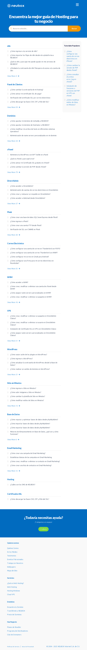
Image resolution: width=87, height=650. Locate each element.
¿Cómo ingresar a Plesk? (19, 221)
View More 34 (13, 141)
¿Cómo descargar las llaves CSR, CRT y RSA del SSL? (29, 102)
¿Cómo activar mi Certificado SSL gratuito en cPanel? (29, 163)
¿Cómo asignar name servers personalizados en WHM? (30, 293)
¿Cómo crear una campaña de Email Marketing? (27, 453)
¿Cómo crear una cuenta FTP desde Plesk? (26, 225)
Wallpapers (11, 567)
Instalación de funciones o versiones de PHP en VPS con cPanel (73, 91)
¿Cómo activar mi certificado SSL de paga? (25, 94)
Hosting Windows (13, 591)
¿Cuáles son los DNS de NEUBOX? (22, 485)
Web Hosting (12, 587)
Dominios (11, 116)
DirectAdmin (12, 181)
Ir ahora (43, 529)
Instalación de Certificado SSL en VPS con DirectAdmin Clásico (33, 329)
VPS (9, 310)
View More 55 (13, 269)
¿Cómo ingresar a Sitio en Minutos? (23, 388)
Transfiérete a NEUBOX (16, 611)
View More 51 (13, 341)
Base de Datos (13, 414)
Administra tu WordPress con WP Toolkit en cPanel (29, 155)
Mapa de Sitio (12, 571)
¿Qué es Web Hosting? (15, 583)
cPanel (10, 149)
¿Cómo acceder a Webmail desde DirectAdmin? (27, 198)
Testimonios (11, 556)
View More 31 (13, 374)
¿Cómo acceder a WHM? (19, 282)
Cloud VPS (11, 594)
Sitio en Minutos (14, 383)
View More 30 (13, 235)
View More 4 (13, 76)
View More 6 (13, 439)
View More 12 (13, 471)
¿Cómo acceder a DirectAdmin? (21, 186)
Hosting (10, 479)
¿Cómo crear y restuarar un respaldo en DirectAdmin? (30, 194)
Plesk (9, 212)
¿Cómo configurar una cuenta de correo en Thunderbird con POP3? (35, 249)
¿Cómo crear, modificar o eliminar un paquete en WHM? (31, 297)
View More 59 (13, 107)
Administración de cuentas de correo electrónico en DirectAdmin (34, 190)
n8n (8, 46)
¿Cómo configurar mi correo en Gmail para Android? (29, 257)
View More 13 (13, 406)
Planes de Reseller (14, 627)
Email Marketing (14, 448)
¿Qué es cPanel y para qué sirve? (22, 159)
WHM (9, 277)
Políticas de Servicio (13, 646)
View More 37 (13, 203)
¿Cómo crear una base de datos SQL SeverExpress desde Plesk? (34, 217)
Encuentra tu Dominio (15, 607)
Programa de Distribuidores (17, 631)
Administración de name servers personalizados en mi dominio (33, 135)
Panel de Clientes (14, 84)
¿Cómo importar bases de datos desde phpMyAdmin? (30, 424)
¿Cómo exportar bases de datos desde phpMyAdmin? (30, 428)
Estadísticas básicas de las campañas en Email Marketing (31, 457)
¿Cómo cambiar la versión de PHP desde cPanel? (28, 167)
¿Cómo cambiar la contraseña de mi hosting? (26, 90)
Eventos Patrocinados (15, 559)
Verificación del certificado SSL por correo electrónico (30, 98)
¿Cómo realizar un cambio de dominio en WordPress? (30, 369)
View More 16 (13, 302)
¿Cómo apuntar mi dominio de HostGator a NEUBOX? (29, 125)
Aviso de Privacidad (28, 646)
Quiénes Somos (13, 548)
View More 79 (13, 172)
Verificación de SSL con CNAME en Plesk (25, 229)
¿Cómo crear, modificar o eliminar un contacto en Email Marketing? (35, 461)
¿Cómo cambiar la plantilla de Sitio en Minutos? (27, 396)
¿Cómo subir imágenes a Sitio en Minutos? (25, 392)
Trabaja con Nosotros (15, 563)
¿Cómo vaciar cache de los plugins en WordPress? (28, 354)
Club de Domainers (14, 635)
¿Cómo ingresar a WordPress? (21, 358)
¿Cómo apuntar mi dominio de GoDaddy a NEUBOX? (29, 121)
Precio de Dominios (14, 614)
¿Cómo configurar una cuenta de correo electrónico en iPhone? (73, 56)
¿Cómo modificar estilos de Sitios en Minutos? (27, 400)
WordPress (12, 349)
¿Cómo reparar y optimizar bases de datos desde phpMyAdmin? (34, 419)
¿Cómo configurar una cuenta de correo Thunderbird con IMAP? (34, 253)
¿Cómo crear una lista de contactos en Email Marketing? (30, 465)
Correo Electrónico (15, 243)
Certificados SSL (14, 494)
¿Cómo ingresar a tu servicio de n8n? (23, 51)
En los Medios (12, 552)
